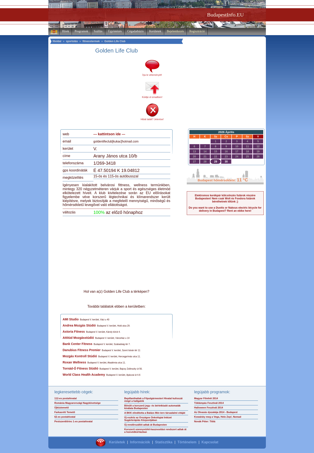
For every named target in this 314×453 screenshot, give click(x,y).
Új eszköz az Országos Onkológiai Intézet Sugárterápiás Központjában (148, 418)
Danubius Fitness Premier (82, 350)
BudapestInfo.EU (225, 15)
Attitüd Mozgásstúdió (78, 337)
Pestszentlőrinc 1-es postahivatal (73, 421)
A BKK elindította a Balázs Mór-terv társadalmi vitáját (154, 412)
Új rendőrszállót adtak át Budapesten (145, 424)
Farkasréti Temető (64, 412)
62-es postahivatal (64, 416)
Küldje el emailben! (152, 97)
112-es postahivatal (65, 398)
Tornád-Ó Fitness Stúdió (80, 368)
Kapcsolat (209, 442)
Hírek (65, 31)
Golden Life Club (114, 41)
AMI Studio (71, 319)
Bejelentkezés (175, 31)
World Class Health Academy (84, 374)
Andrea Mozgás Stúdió (79, 325)
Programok (81, 31)
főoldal (57, 41)
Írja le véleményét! (152, 75)
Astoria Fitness (74, 331)
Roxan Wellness (74, 362)
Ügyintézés (115, 31)
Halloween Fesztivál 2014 (208, 407)
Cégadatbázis (135, 31)
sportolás (72, 41)
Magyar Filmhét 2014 (206, 398)
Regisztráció (197, 31)
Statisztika (163, 442)
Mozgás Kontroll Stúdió (80, 356)
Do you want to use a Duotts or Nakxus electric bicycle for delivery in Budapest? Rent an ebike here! (225, 209)
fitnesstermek (91, 41)
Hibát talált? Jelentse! (152, 119)
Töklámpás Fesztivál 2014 (209, 403)
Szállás (98, 31)
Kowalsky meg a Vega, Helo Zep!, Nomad (217, 416)
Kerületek (155, 31)
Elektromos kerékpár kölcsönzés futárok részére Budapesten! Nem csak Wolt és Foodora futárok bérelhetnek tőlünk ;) (225, 198)
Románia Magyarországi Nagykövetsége (77, 403)
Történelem (187, 442)
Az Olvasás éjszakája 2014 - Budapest (216, 412)
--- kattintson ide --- (109, 134)
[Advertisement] (99, 93)
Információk (140, 442)
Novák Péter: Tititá (204, 421)
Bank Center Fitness (77, 344)
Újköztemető (61, 407)
